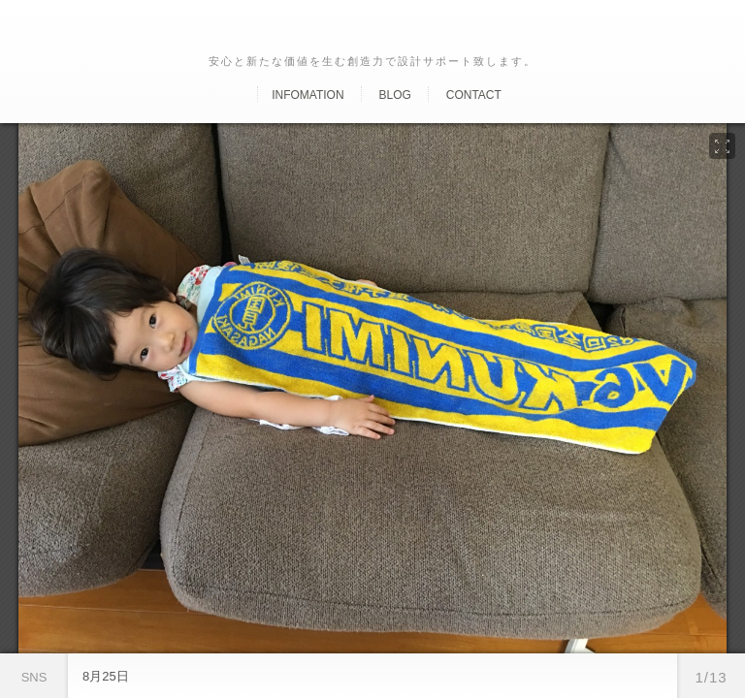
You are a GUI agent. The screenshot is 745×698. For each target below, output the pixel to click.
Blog (394, 95)
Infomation (307, 95)
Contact (474, 95)
